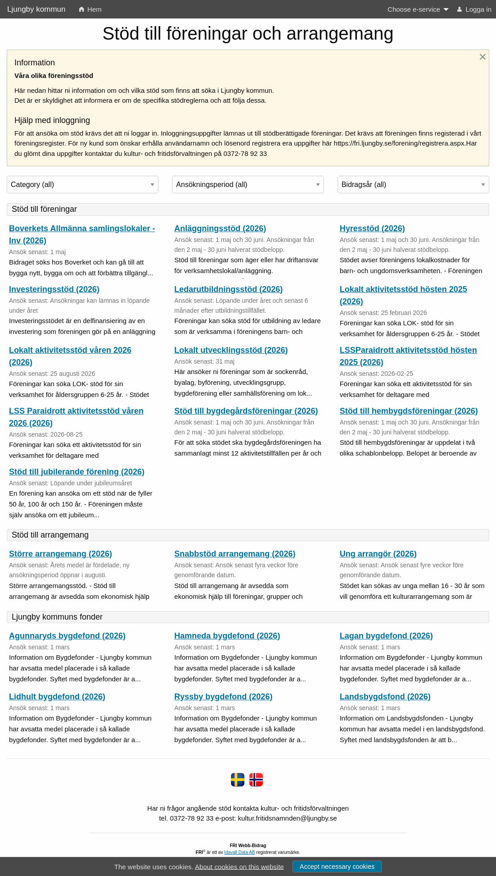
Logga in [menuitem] (474, 9)
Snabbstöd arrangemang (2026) (234, 553)
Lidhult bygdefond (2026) (57, 696)
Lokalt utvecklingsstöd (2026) (231, 350)
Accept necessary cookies (337, 866)
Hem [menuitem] (90, 9)
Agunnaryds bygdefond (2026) (67, 635)
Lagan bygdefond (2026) (386, 635)
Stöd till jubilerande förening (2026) (76, 471)
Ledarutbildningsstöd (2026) (228, 289)
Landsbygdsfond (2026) (385, 696)
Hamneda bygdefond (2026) (227, 635)
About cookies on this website (239, 866)
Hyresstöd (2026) (372, 228)
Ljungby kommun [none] (36, 9)
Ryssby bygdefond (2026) (223, 696)
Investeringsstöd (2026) (54, 289)
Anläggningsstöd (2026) (220, 228)
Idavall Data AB (239, 852)
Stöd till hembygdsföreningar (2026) (409, 410)
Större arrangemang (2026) (60, 553)
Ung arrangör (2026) (378, 553)
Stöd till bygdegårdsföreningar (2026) (246, 410)
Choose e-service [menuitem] (414, 9)
